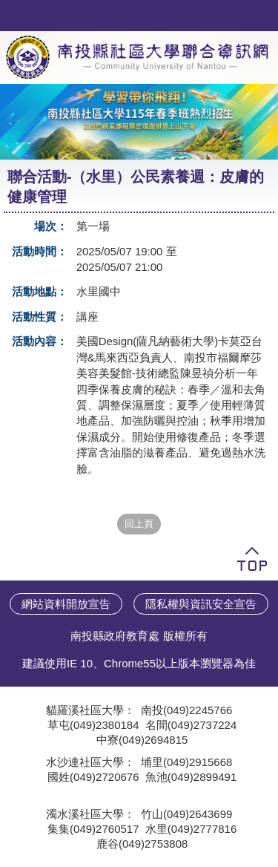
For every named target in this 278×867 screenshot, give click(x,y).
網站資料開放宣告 (65, 604)
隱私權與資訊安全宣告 (201, 604)
